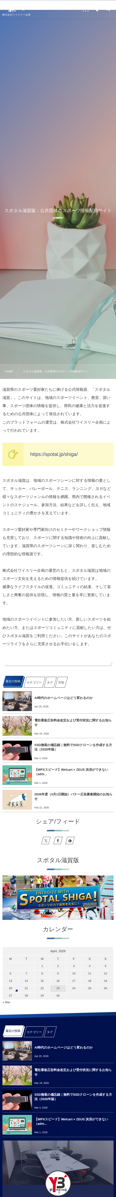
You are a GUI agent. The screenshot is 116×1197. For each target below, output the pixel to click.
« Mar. (6, 1002)
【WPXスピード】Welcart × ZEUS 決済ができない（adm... (71, 772)
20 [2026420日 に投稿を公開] (10, 988)
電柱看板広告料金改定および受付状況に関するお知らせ (73, 722)
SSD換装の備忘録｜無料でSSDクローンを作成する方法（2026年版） (73, 747)
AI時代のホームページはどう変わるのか (63, 698)
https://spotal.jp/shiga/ (54, 454)
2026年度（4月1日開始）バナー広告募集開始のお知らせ (73, 796)
